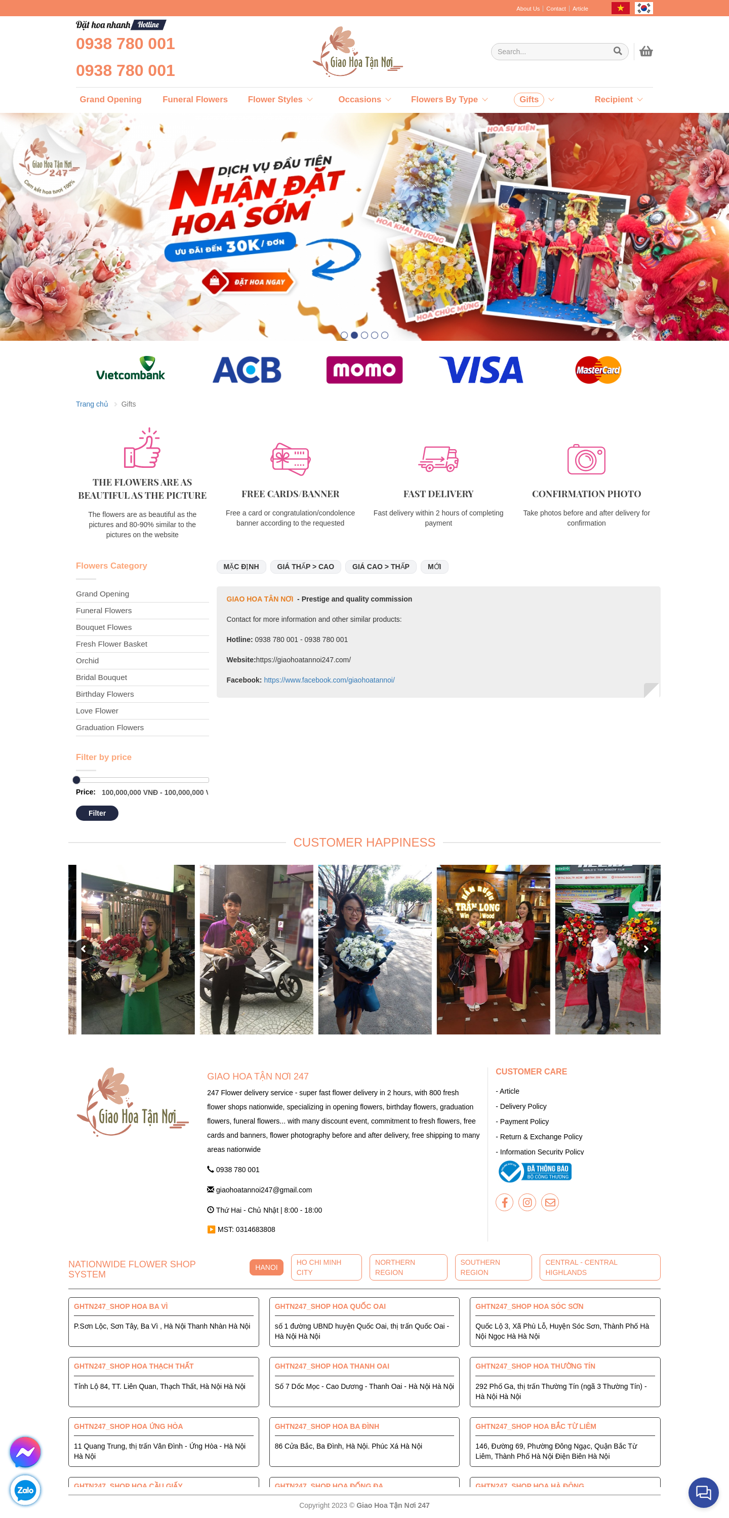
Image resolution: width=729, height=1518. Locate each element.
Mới (434, 567)
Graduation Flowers (110, 727)
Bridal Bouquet (101, 677)
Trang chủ (92, 404)
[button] (344, 335)
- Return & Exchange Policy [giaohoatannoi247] (539, 1137)
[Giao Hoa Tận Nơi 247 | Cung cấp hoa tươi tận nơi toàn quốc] (560, 51)
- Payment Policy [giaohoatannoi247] (522, 1121)
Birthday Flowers (105, 694)
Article (580, 9)
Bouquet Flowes (104, 627)
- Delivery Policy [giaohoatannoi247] (521, 1106)
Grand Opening (102, 593)
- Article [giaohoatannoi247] (507, 1091)
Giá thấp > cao (306, 567)
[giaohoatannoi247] (334, 51)
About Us (528, 9)
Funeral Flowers (104, 610)
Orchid (87, 660)
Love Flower (97, 710)
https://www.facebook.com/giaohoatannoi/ (328, 680)
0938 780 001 (125, 43)
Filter (97, 813)
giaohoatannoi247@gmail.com (259, 1190)
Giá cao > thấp (381, 567)
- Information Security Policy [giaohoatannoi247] (540, 1152)
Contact (556, 9)
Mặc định (241, 567)
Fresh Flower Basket (111, 644)
